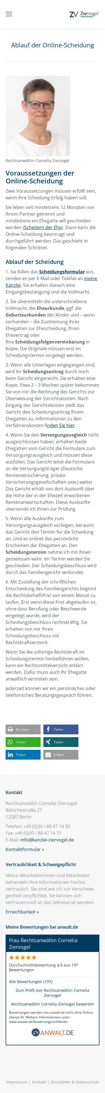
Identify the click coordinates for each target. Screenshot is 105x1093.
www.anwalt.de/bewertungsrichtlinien (38, 1021)
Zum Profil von (52, 993)
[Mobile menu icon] (9, 14)
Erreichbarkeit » (22, 912)
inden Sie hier (61, 425)
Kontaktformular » (25, 849)
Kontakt (39, 1082)
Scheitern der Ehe (43, 227)
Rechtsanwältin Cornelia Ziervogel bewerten (52, 1004)
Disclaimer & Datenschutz (75, 1082)
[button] (23, 729)
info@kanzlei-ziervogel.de (47, 840)
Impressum (16, 1082)
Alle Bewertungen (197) (30, 981)
